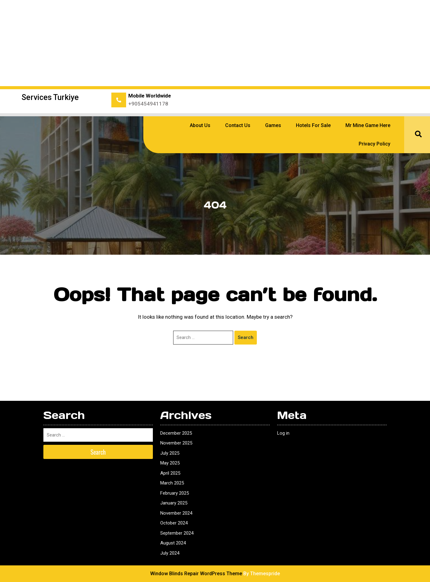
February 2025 (174, 493)
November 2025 (176, 443)
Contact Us (237, 125)
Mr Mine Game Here (367, 125)
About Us (200, 125)
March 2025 (172, 483)
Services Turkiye (50, 97)
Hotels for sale (313, 125)
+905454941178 (148, 104)
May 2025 (170, 463)
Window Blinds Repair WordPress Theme (196, 573)
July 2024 (169, 553)
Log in (283, 433)
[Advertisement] (215, 43)
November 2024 (176, 513)
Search (245, 337)
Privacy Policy (374, 144)
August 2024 (173, 543)
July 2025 (169, 453)
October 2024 (174, 523)
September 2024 (176, 533)
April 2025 (170, 473)
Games (273, 125)
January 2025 (173, 503)
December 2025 (176, 433)
